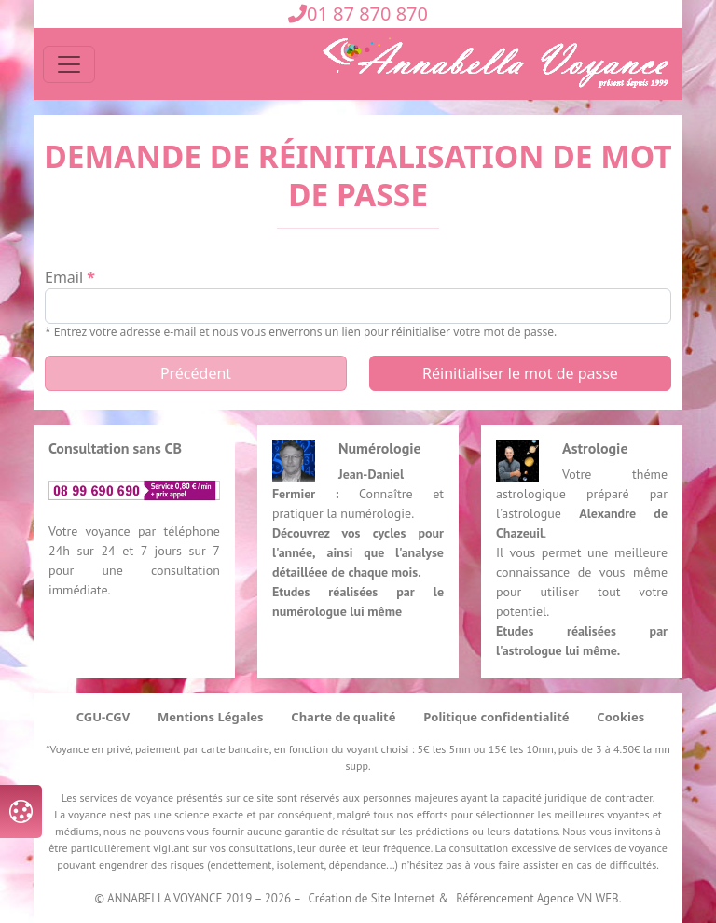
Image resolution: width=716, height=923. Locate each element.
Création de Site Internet (372, 898)
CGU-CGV (103, 716)
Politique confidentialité (496, 716)
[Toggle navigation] (69, 64)
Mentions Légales (211, 716)
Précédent (195, 373)
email (64, 277)
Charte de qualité (343, 716)
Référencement (494, 898)
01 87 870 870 (358, 13)
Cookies (620, 716)
